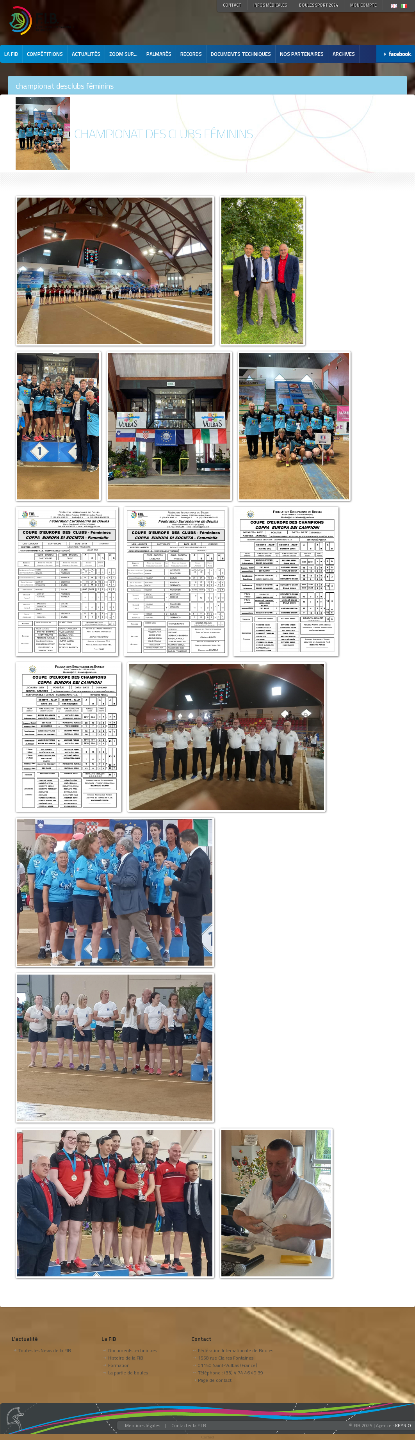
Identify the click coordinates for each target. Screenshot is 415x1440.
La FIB (11, 54)
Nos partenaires (302, 54)
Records (191, 54)
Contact (232, 5)
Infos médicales (270, 5)
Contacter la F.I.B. (189, 1425)
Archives (344, 54)
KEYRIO (403, 1425)
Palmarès (158, 54)
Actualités (86, 54)
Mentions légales (142, 1425)
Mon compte (363, 5)
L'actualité (25, 1339)
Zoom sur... (123, 54)
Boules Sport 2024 (318, 5)
